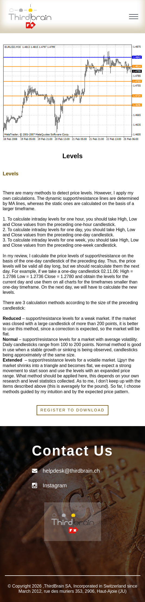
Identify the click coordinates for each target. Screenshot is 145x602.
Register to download (72, 410)
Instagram (55, 485)
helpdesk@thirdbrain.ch (71, 471)
